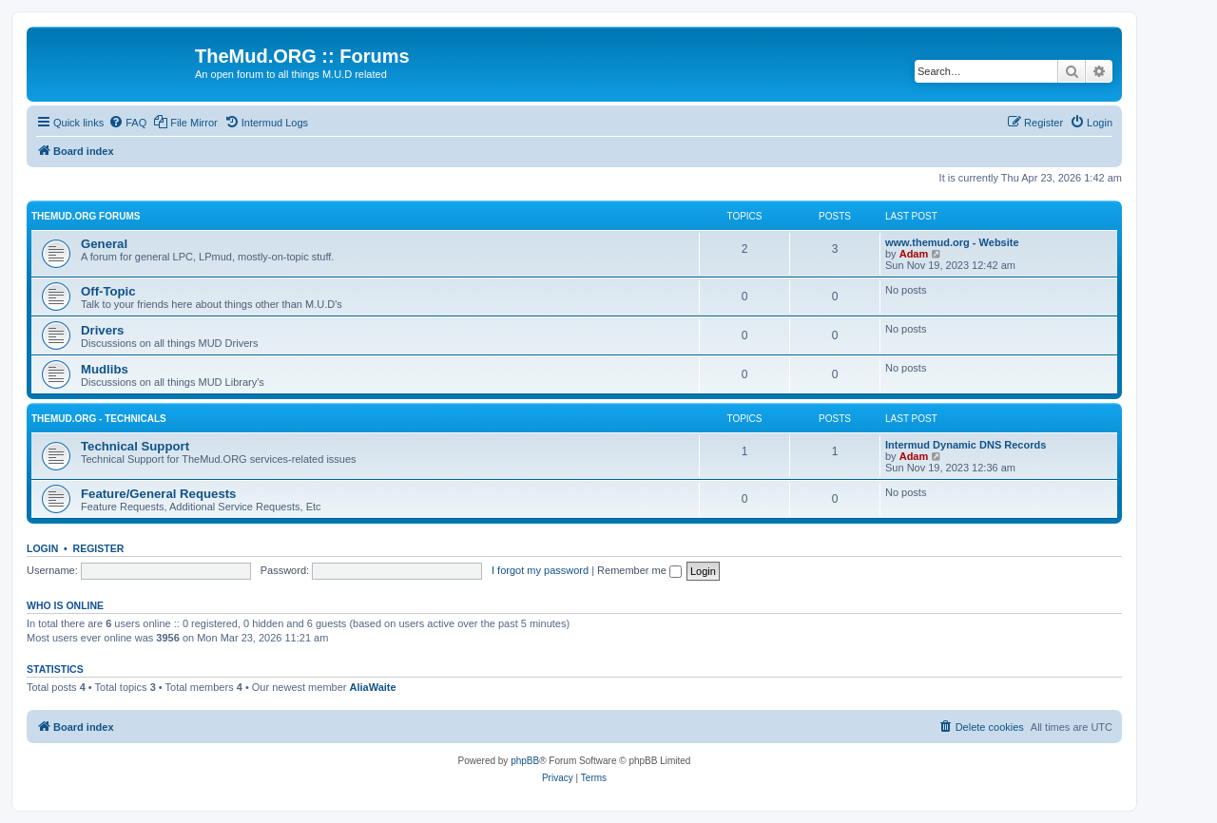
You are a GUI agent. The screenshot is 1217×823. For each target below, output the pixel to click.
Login (42, 548)
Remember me (639, 570)
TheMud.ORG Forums (85, 216)
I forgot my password (540, 570)
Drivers (102, 330)
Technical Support (135, 446)
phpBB (525, 761)
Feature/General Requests (158, 494)
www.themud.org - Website (952, 242)
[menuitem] (127, 122)
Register (99, 548)
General (104, 244)
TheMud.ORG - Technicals (98, 418)
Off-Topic (108, 291)
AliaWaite (373, 687)
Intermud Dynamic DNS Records (965, 444)
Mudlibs (104, 369)
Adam (914, 253)
